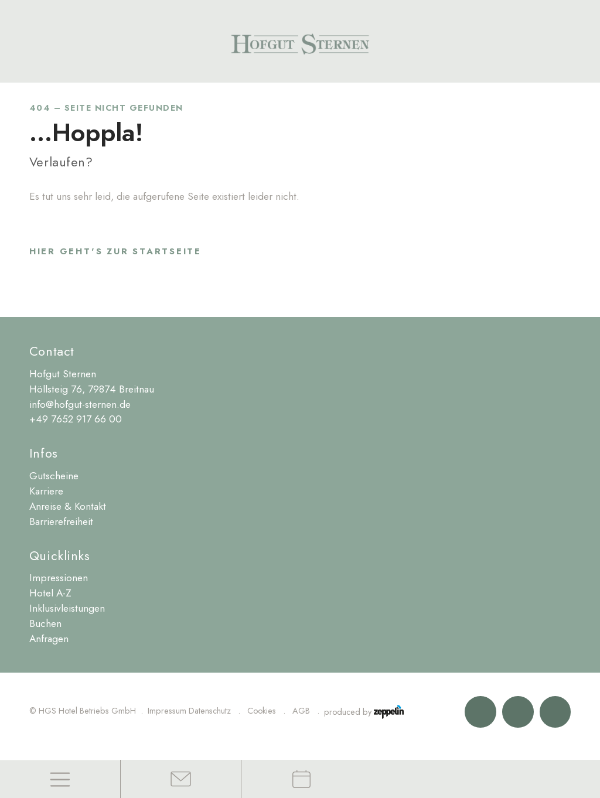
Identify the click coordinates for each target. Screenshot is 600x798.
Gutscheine (54, 475)
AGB (301, 711)
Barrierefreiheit (61, 521)
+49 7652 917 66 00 (75, 419)
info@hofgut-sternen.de (80, 404)
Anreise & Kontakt (67, 506)
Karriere (46, 491)
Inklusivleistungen (67, 608)
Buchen (45, 623)
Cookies (261, 711)
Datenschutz (210, 711)
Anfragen (49, 638)
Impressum (167, 711)
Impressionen (58, 577)
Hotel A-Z (50, 593)
